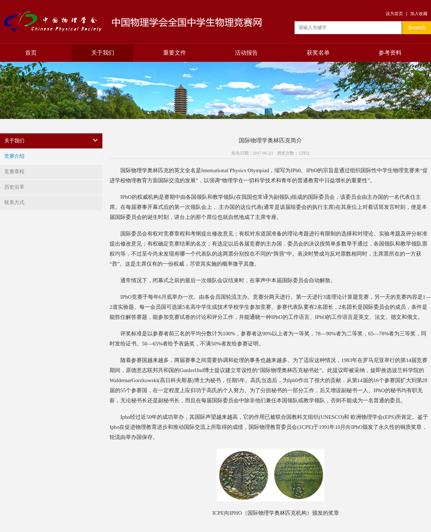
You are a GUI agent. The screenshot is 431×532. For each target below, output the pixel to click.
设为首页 (394, 13)
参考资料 (390, 53)
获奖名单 (318, 53)
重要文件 (174, 53)
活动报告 (246, 53)
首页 (31, 53)
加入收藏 (418, 13)
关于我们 (102, 53)
